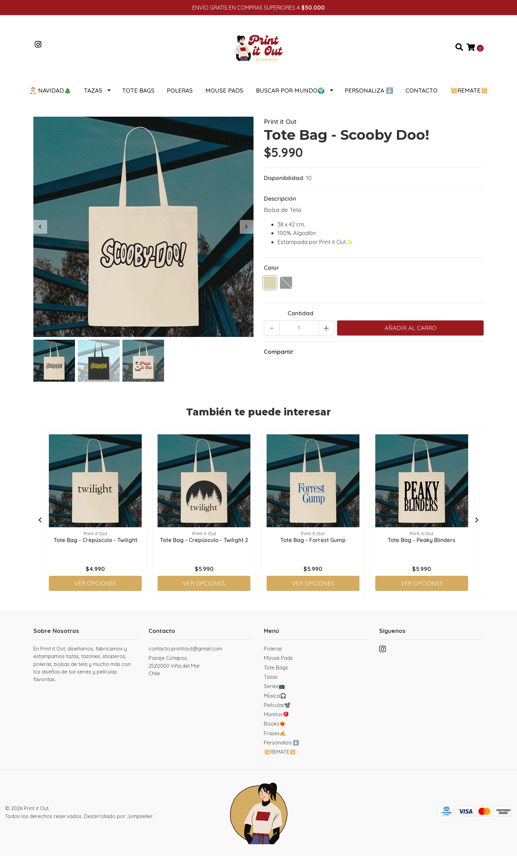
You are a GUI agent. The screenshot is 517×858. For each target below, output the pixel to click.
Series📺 (274, 689)
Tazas (93, 93)
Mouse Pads (224, 93)
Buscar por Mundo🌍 (290, 93)
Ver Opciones (95, 585)
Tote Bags (138, 93)
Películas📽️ (277, 708)
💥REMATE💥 (469, 93)
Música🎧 (275, 698)
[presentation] (40, 229)
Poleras (180, 93)
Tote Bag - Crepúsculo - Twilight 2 (204, 542)
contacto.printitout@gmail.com (185, 651)
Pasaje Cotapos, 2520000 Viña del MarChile (174, 668)
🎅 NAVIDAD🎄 (50, 93)
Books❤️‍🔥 (275, 726)
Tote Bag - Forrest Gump (313, 542)
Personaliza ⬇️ (369, 93)
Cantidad (300, 315)
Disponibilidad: (284, 180)
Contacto (422, 93)
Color (271, 270)
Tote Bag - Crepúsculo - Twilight (95, 542)
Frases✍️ (275, 736)
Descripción (280, 201)
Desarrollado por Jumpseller (118, 819)
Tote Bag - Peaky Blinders (421, 542)
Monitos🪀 (276, 717)
